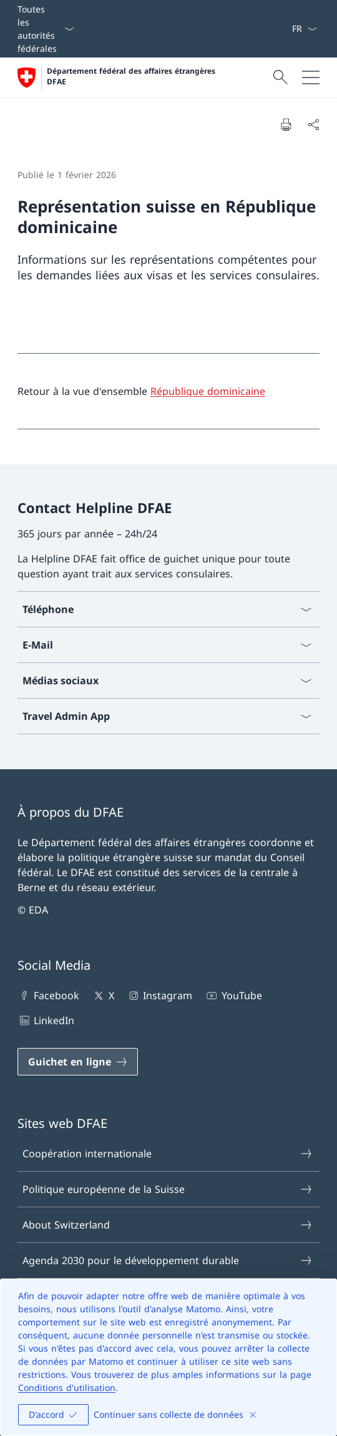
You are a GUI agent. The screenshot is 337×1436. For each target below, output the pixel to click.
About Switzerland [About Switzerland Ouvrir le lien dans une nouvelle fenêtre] (167, 1224)
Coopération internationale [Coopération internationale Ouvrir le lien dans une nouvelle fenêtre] (167, 1153)
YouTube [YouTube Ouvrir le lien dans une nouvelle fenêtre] (233, 995)
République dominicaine (207, 391)
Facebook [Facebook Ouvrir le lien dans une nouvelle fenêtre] (48, 995)
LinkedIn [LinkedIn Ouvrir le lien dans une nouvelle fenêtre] (45, 1020)
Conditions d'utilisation (66, 1388)
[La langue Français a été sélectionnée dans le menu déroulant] (304, 28)
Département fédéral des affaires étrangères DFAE (132, 76)
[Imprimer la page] (286, 124)
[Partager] (313, 124)
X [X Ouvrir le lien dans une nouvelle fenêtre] (103, 995)
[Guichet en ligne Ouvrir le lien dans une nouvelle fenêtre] (77, 1061)
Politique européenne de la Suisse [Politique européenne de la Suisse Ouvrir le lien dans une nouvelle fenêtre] (167, 1189)
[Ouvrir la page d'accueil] (117, 77)
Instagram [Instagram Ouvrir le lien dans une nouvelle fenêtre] (159, 995)
